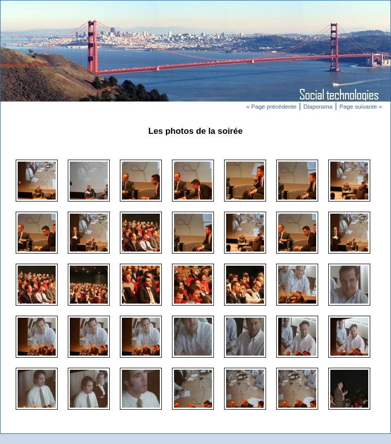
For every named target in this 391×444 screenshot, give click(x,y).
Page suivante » (360, 106)
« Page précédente (271, 106)
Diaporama (317, 106)
